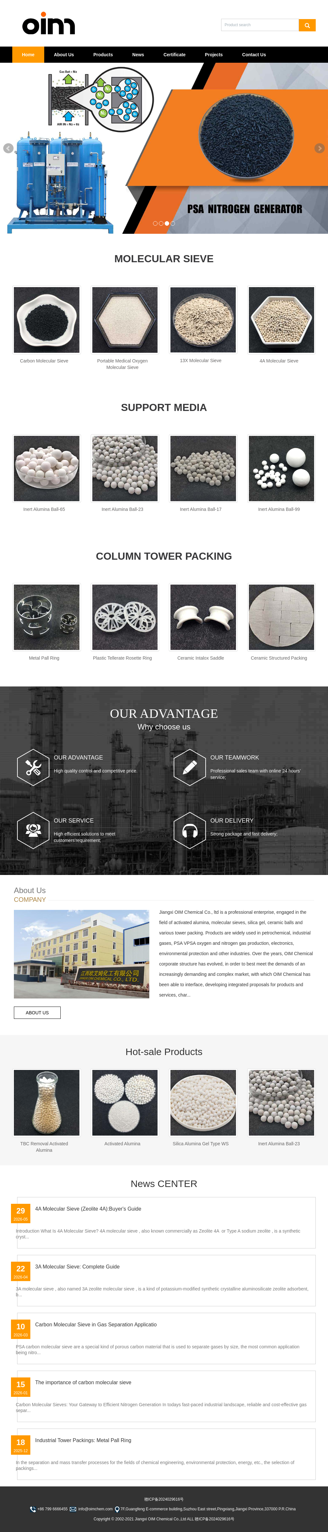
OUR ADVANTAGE (78, 758)
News (138, 54)
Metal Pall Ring (44, 658)
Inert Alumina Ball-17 (200, 509)
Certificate (174, 54)
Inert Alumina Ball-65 (44, 509)
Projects (214, 54)
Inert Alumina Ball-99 (279, 509)
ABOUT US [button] (37, 1012)
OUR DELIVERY (232, 821)
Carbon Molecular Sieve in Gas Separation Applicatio (96, 1324)
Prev (8, 148)
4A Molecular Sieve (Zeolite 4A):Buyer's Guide (88, 1209)
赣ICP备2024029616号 (164, 1499)
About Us (64, 54)
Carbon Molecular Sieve (44, 360)
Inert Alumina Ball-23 (122, 509)
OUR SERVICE (74, 821)
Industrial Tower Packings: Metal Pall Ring (83, 1440)
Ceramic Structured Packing (279, 658)
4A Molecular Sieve (279, 360)
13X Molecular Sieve (200, 360)
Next (319, 148)
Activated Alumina (122, 1143)
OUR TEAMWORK (234, 758)
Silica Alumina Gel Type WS (201, 1143)
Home (28, 54)
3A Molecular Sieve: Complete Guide (77, 1266)
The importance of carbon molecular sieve (83, 1382)
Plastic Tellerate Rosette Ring (122, 658)
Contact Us (254, 54)
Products (103, 54)
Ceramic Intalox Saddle (200, 658)
